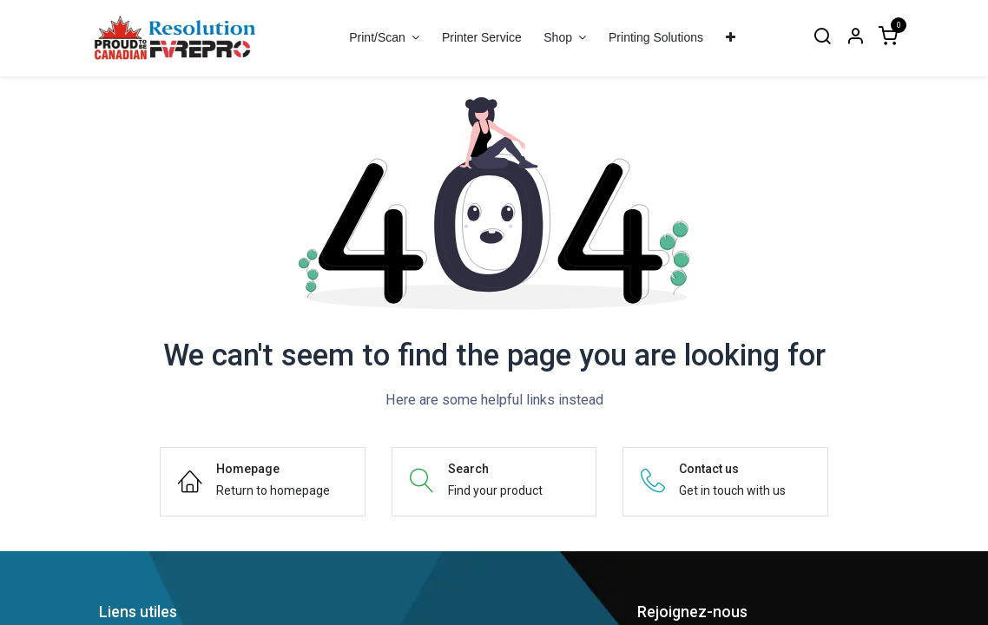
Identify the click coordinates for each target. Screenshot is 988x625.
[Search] (822, 37)
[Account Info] (855, 37)
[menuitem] (481, 38)
